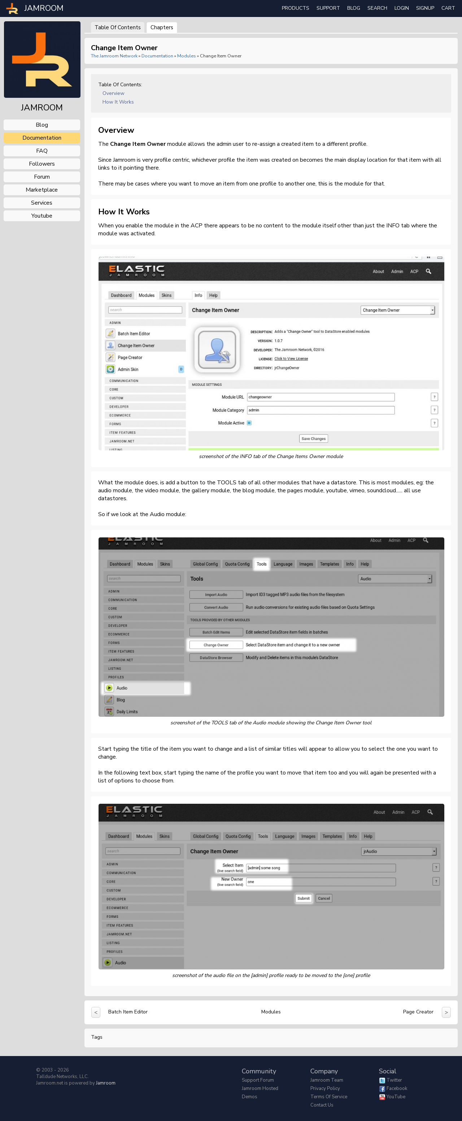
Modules (186, 56)
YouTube (396, 1097)
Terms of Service (328, 1097)
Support (328, 8)
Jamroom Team (326, 1080)
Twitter (394, 1080)
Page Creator (418, 1011)
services (41, 203)
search (377, 8)
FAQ (42, 151)
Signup (425, 8)
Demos (249, 1097)
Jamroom (106, 1083)
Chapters (162, 27)
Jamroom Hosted (260, 1088)
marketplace (42, 190)
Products (295, 8)
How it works (118, 102)
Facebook (397, 1088)
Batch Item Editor (128, 1011)
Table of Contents (118, 27)
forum (42, 177)
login (402, 8)
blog (42, 125)
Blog (353, 8)
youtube (41, 216)
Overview (114, 93)
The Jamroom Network (114, 56)
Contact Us (322, 1105)
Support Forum (258, 1080)
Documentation (157, 56)
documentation (41, 138)
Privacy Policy (325, 1088)
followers (42, 164)
